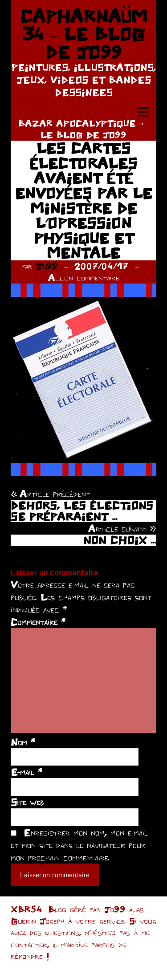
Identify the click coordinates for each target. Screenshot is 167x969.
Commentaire (38, 622)
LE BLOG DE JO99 (83, 135)
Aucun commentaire (83, 278)
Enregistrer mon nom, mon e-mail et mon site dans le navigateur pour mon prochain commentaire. (79, 845)
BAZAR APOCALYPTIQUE (77, 123)
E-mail (26, 772)
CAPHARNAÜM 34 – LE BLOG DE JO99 (83, 34)
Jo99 (46, 266)
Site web (27, 802)
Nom (23, 742)
